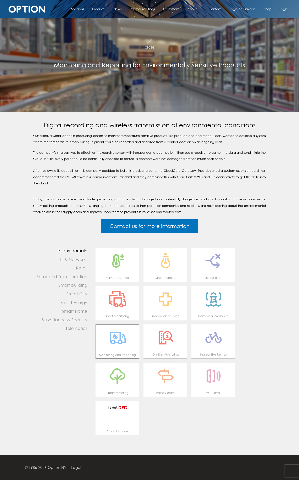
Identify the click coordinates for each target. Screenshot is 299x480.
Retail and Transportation (61, 276)
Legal (76, 467)
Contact (221, 9)
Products (115, 9)
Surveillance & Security (64, 319)
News (132, 9)
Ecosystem (182, 9)
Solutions (95, 9)
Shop (270, 9)
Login (285, 9)
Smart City (76, 293)
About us (202, 9)
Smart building (72, 285)
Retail (81, 268)
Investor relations (154, 9)
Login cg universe (247, 9)
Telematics (76, 328)
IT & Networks (73, 259)
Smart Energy (74, 302)
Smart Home (74, 311)
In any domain (72, 250)
